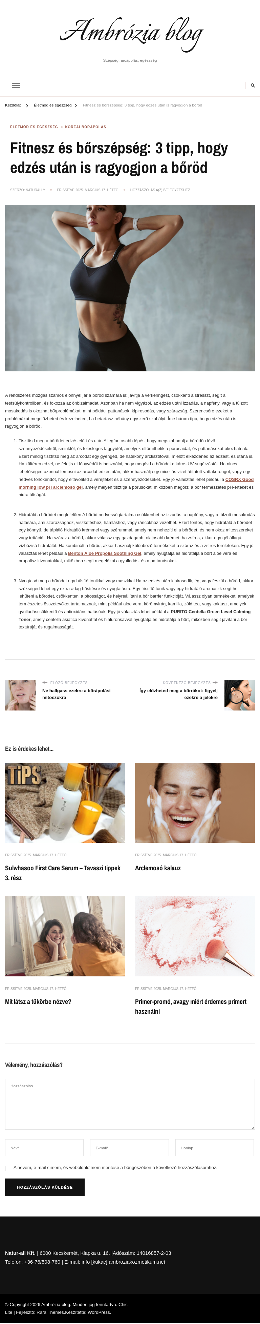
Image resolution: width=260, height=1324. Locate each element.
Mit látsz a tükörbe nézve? (39, 1002)
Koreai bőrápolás (85, 127)
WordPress (99, 1313)
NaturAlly (35, 190)
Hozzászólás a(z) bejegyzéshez (160, 190)
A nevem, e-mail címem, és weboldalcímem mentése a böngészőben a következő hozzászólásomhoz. (115, 1168)
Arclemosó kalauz (158, 867)
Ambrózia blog (130, 33)
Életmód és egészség (34, 127)
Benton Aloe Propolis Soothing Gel (104, 553)
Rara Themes (50, 1313)
